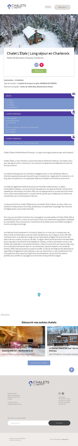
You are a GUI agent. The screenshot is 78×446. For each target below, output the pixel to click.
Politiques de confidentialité (17, 438)
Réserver (39, 70)
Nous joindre (62, 404)
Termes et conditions (15, 440)
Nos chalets (61, 397)
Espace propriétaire (64, 402)
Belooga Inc (65, 439)
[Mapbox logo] (5, 315)
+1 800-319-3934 (12, 402)
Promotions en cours (64, 399)
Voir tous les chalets (39, 363)
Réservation (62, 7)
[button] (75, 34)
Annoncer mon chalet (64, 400)
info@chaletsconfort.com (15, 404)
